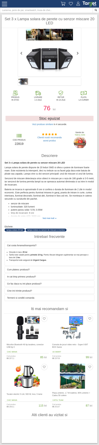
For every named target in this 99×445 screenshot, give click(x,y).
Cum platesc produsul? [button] (18, 269)
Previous (22, 53)
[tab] (49, 245)
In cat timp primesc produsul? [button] (21, 276)
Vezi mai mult (49, 218)
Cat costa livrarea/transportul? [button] (22, 245)
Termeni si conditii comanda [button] (20, 298)
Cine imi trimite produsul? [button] (19, 291)
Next (76, 53)
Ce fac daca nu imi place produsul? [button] (24, 283)
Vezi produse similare (42, 124)
